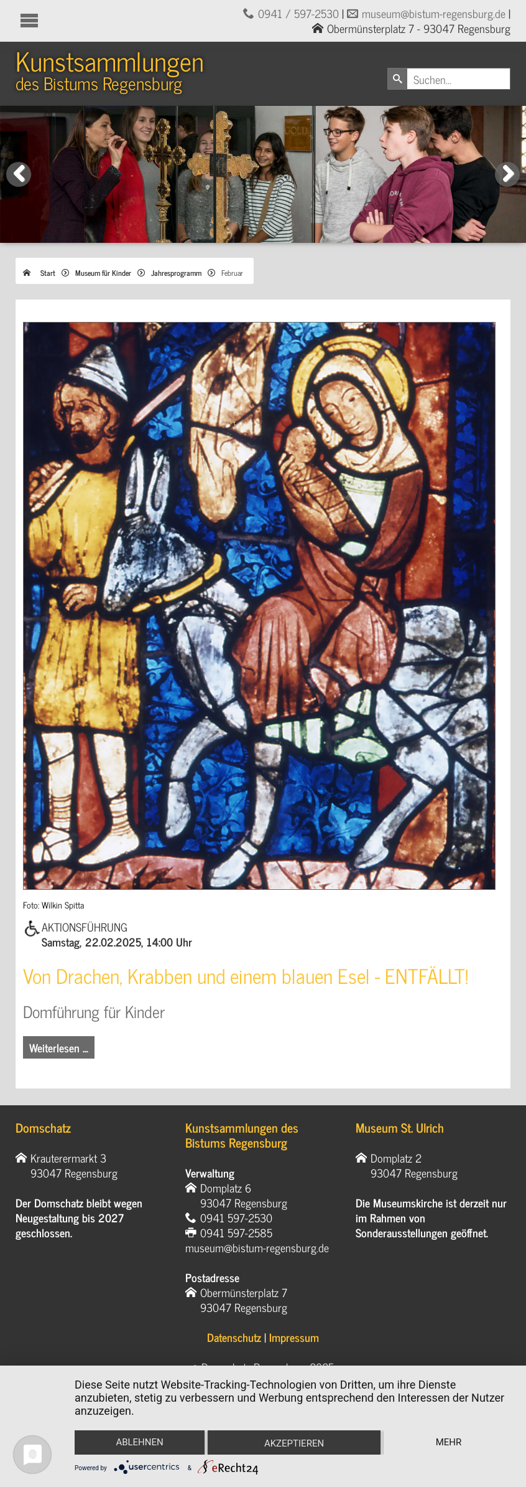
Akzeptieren (294, 1443)
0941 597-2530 (236, 1217)
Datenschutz (234, 1337)
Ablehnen (139, 1442)
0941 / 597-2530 (298, 13)
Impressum (294, 1337)
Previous (19, 186)
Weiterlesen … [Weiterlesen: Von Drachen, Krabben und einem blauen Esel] (58, 1047)
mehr (449, 1442)
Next (510, 186)
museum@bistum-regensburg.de (433, 13)
